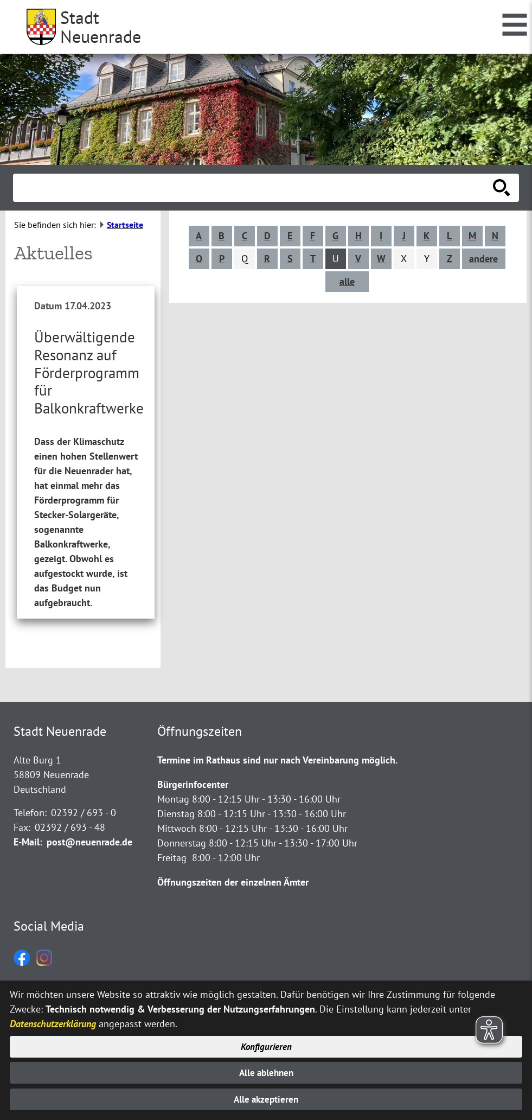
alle (348, 281)
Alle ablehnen (266, 1071)
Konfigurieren (266, 1044)
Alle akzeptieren (266, 1099)
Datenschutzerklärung (53, 1021)
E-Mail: (28, 830)
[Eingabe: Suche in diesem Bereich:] (254, 188)
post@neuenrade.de (89, 830)
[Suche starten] (501, 187)
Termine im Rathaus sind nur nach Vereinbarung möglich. (277, 748)
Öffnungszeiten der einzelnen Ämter (233, 870)
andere (485, 258)
